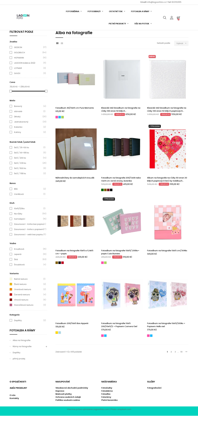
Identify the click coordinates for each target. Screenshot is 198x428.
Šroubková (19, 277)
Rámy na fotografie (22, 359)
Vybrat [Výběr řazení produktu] (182, 55)
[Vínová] (62, 275)
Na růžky (18, 226)
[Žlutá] (57, 345)
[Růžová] (57, 129)
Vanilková (19, 206)
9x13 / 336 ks (20, 175)
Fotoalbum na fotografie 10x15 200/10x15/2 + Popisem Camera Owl (119, 337)
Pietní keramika (109, 412)
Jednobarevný (21, 134)
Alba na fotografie (21, 353)
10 (181, 364)
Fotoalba (105, 406)
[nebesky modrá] (59, 345)
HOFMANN (19, 70)
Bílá (16, 201)
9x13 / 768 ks (20, 185)
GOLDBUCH (19, 64)
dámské (18, 123)
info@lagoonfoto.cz (157, 2)
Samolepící (19, 231)
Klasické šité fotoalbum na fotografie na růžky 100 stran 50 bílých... (120, 121)
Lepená (17, 266)
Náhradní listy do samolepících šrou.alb (75, 190)
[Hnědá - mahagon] (108, 202)
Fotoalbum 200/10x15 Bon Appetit (72, 336)
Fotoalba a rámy (22, 342)
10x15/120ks (19, 220)
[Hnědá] (105, 202)
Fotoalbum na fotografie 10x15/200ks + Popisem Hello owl (166, 337)
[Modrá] (59, 129)
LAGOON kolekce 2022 (24, 75)
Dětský (17, 129)
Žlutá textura (20, 296)
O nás (12, 408)
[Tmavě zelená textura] (102, 202)
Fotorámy (106, 409)
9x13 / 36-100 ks (21, 159)
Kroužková (19, 261)
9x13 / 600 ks (20, 180)
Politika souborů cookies (68, 412)
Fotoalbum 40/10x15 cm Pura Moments (75, 120)
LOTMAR (18, 80)
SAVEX (17, 85)
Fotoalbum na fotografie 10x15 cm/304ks (167, 263)
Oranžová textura (22, 301)
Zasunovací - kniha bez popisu (29, 236)
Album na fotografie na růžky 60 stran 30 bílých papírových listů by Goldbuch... (167, 191)
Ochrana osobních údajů (68, 409)
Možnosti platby (64, 406)
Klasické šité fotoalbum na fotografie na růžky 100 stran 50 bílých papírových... (166, 121)
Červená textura (22, 307)
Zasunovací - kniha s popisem (28, 241)
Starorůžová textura (23, 317)
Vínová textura (21, 312)
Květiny (17, 144)
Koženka (18, 139)
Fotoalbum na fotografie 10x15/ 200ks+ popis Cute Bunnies (120, 264)
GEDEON (18, 59)
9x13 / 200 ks (20, 170)
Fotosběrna (107, 403)
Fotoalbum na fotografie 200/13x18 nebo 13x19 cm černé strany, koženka (121, 191)
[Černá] (111, 202)
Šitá (16, 271)
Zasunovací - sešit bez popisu (28, 246)
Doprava (60, 403)
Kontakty (14, 411)
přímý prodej (19, 371)
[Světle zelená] (62, 129)
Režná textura (21, 291)
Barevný (18, 118)
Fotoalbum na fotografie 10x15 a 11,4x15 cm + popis (74, 264)
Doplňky (18, 332)
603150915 (176, 2)
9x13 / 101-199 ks (21, 165)
